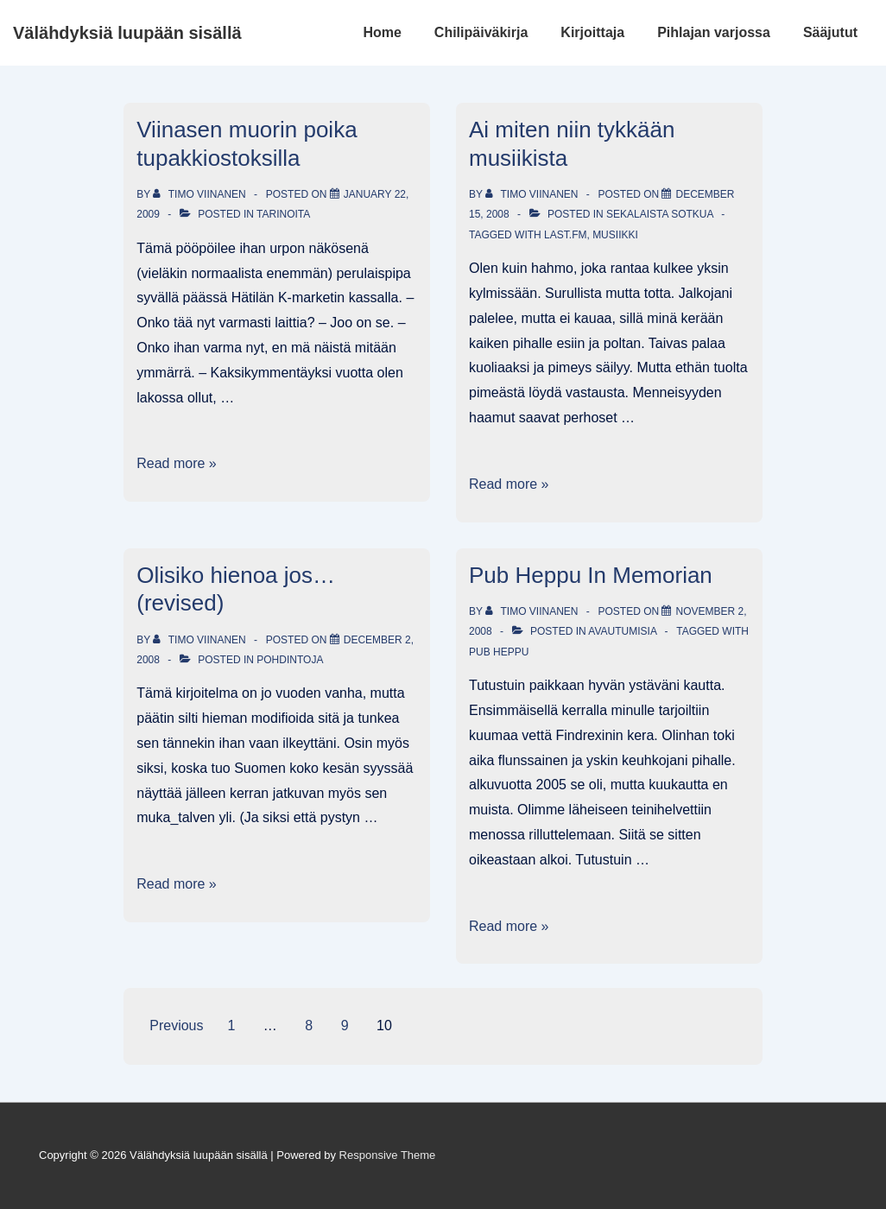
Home (382, 32)
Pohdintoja (289, 660)
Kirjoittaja (592, 32)
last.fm (565, 235)
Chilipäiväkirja (481, 32)
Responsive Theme (387, 1155)
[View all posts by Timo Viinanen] (201, 194)
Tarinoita (283, 214)
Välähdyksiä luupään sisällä (127, 32)
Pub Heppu (498, 652)
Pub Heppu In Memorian (590, 575)
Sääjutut (830, 32)
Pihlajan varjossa (713, 32)
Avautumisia (622, 631)
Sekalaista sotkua (659, 214)
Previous (176, 1025)
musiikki (615, 235)
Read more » (176, 463)
